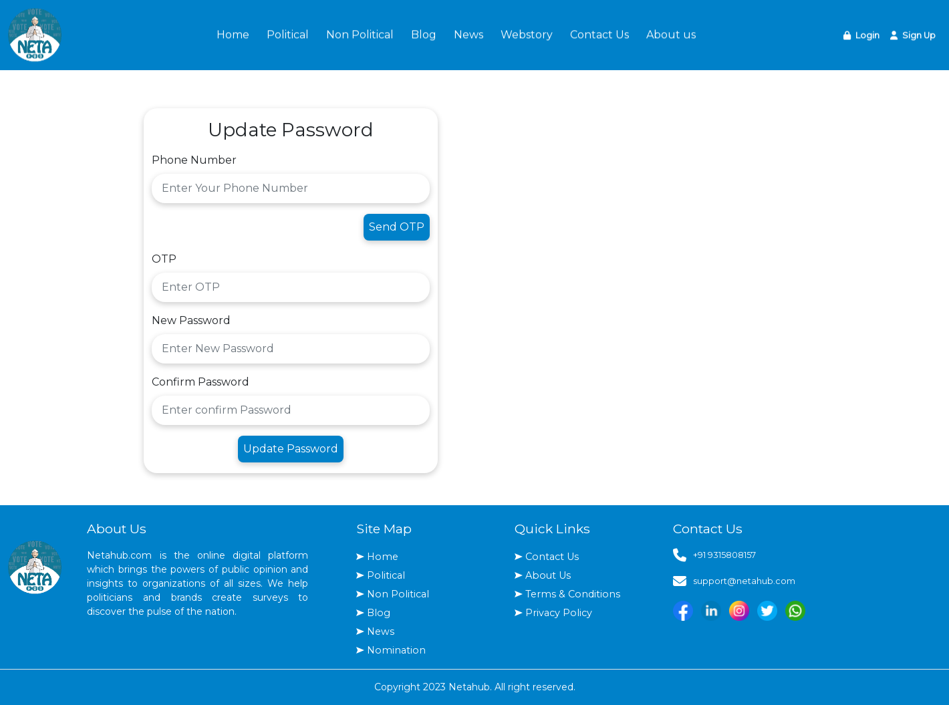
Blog (423, 33)
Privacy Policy (558, 613)
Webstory (527, 33)
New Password (191, 320)
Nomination (396, 650)
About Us (548, 575)
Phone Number (194, 160)
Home (233, 33)
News (468, 33)
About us (671, 33)
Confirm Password (200, 382)
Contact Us (599, 33)
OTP (164, 259)
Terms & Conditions (572, 594)
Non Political (360, 33)
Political (288, 33)
